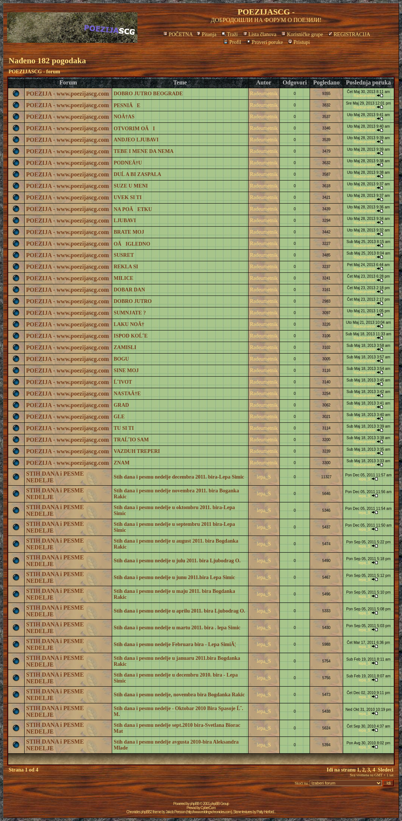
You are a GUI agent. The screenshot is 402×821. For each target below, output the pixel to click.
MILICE (123, 278)
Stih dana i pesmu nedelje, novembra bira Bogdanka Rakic (179, 694)
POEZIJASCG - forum (34, 71)
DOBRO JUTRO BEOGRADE (148, 93)
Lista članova (259, 34)
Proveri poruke (264, 42)
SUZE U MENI (131, 186)
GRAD (121, 405)
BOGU (121, 359)
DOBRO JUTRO (133, 301)
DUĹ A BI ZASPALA (137, 174)
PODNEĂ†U (128, 163)
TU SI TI (124, 428)
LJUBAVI (125, 220)
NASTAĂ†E (127, 393)
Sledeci (385, 770)
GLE (119, 416)
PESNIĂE (127, 105)
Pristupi (299, 42)
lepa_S (264, 477)
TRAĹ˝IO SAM (131, 440)
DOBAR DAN (129, 290)
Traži (229, 34)
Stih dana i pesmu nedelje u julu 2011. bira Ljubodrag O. (177, 560)
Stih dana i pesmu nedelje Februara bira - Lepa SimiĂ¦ (175, 644)
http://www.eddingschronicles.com (209, 812)
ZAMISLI (125, 347)
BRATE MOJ (129, 232)
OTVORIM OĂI (134, 128)
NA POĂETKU (133, 209)
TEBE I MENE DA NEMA (144, 151)
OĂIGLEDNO (132, 244)
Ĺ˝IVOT (123, 382)
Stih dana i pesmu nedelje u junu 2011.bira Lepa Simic (174, 577)
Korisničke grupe (302, 34)
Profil (232, 42)
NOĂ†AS (124, 116)
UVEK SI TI (128, 197)
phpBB (194, 804)
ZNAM (122, 463)
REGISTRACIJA (349, 34)
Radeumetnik (264, 93)
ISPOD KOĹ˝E (131, 336)
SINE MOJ (126, 370)
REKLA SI (126, 266)
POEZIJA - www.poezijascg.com (67, 93)
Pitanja (206, 34)
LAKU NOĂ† (129, 324)
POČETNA (178, 34)
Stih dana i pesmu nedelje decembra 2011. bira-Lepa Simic (179, 477)
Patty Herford (265, 812)
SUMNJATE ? (130, 313)
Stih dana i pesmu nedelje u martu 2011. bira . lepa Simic (177, 627)
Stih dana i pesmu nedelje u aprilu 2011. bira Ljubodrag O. (179, 611)
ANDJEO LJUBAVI (136, 140)
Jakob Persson (175, 812)
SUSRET (124, 255)
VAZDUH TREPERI (137, 451)
